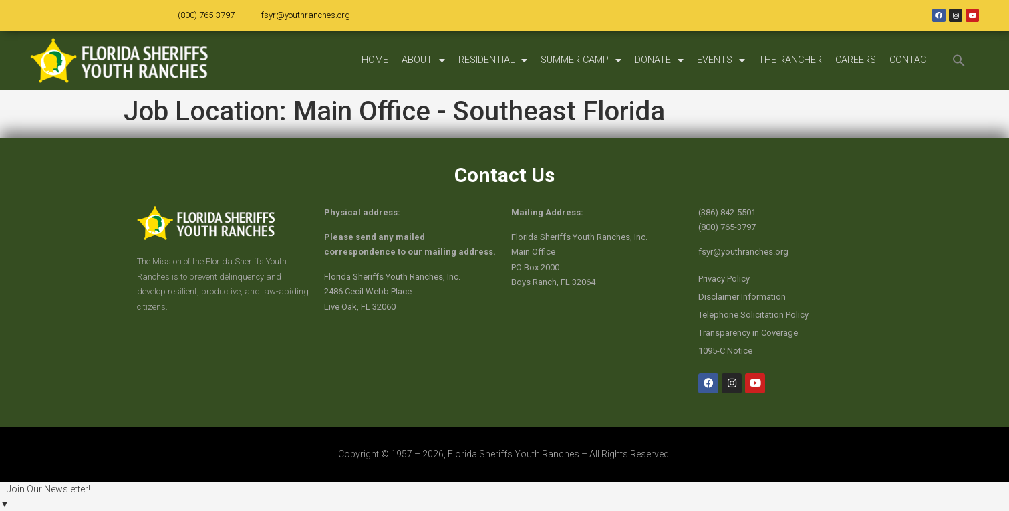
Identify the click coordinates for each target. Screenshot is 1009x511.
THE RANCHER (790, 60)
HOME (375, 60)
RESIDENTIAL (492, 60)
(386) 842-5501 (727, 212)
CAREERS (855, 60)
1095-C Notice (725, 351)
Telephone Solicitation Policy (753, 315)
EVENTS (721, 60)
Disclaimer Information (742, 297)
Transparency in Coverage (748, 333)
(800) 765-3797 (206, 15)
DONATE (659, 60)
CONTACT (910, 60)
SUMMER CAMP (581, 60)
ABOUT (423, 60)
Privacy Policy (724, 279)
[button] (959, 60)
